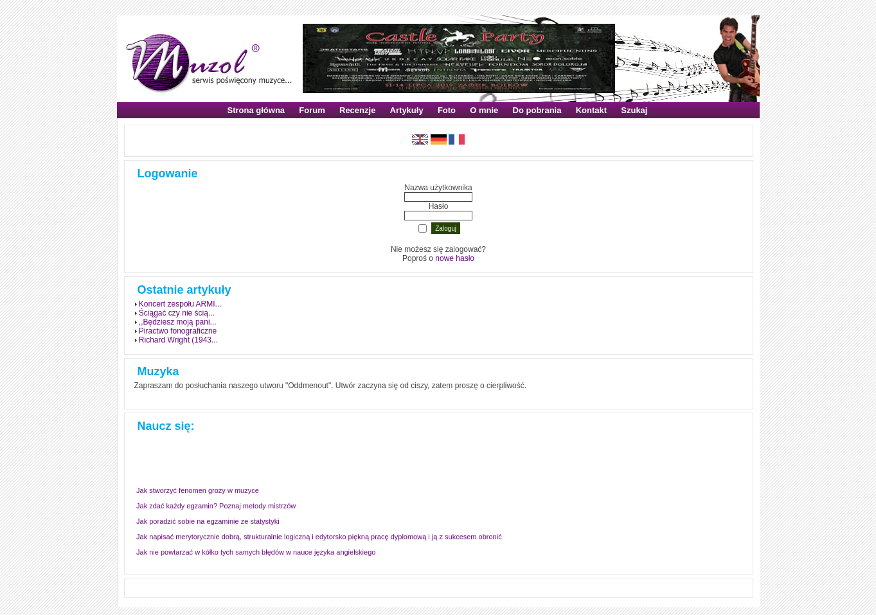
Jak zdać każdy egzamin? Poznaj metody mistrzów (216, 506)
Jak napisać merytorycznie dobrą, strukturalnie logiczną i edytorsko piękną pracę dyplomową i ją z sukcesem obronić (319, 537)
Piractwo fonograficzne (178, 330)
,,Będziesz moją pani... (178, 321)
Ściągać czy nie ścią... (177, 312)
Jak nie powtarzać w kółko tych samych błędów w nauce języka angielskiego (255, 553)
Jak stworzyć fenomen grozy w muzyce (197, 491)
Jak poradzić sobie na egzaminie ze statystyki (208, 522)
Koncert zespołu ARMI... (180, 303)
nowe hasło (454, 258)
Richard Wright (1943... (178, 339)
